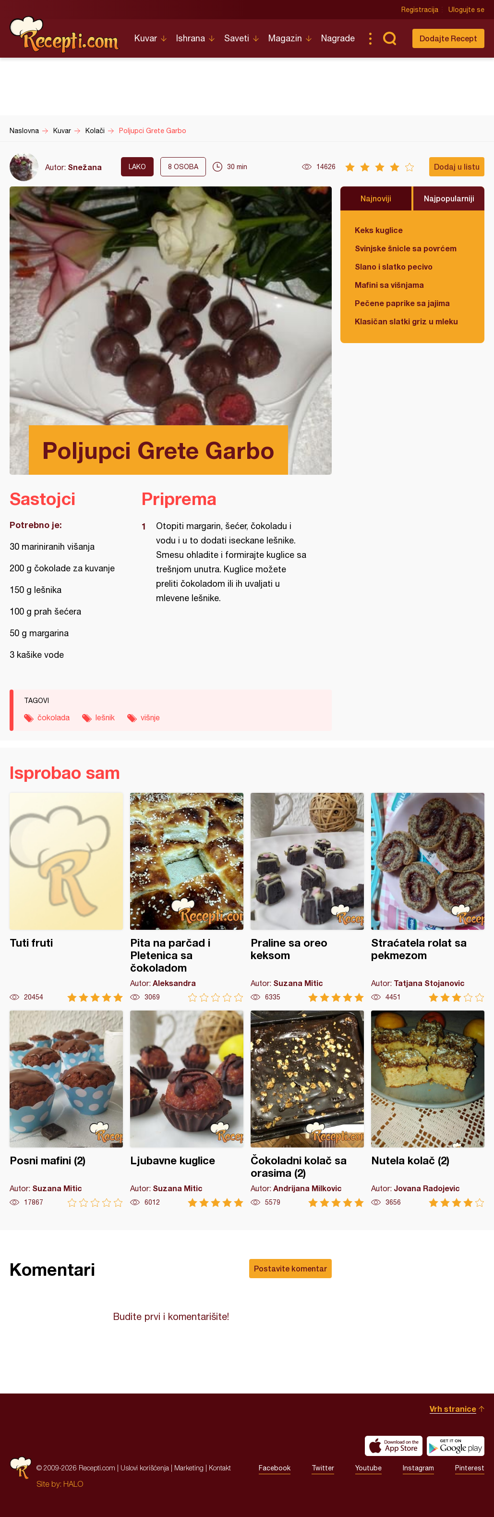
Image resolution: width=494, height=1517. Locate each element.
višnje (150, 717)
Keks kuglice (379, 229)
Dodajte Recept (448, 38)
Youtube (368, 1468)
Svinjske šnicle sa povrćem (406, 248)
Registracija (419, 9)
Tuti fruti (66, 897)
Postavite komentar (290, 1268)
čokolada (53, 717)
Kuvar (145, 38)
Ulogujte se (466, 9)
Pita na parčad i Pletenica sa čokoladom (186, 897)
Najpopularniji (449, 198)
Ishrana (190, 38)
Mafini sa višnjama (389, 284)
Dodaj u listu (457, 166)
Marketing (189, 1468)
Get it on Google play (455, 1446)
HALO (73, 1484)
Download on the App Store (393, 1446)
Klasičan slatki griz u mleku (406, 321)
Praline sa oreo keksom (307, 897)
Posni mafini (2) (66, 1109)
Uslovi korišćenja (144, 1468)
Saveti (236, 38)
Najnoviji (376, 198)
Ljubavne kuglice (186, 1109)
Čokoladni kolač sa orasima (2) (307, 1109)
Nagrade (338, 38)
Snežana (85, 167)
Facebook (274, 1468)
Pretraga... (389, 38)
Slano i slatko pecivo (394, 266)
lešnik (105, 717)
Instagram (418, 1468)
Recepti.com (65, 34)
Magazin (285, 38)
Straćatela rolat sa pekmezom (427, 897)
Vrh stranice (453, 1408)
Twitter (323, 1468)
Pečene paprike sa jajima (402, 303)
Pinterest (469, 1468)
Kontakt (220, 1468)
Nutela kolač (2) (427, 1109)
